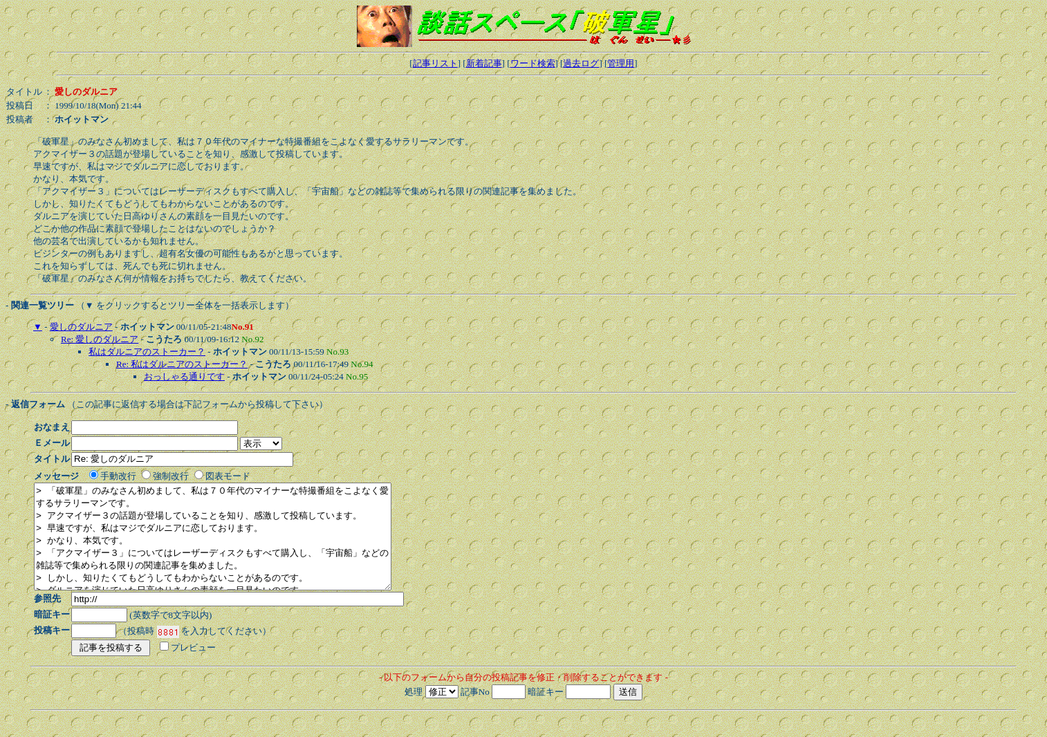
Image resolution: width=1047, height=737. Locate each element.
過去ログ (581, 63)
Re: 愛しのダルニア (99, 339)
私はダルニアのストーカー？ (147, 351)
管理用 (620, 63)
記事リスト (435, 63)
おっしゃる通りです (184, 376)
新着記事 (484, 63)
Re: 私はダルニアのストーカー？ (182, 364)
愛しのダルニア (81, 326)
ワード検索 (532, 63)
